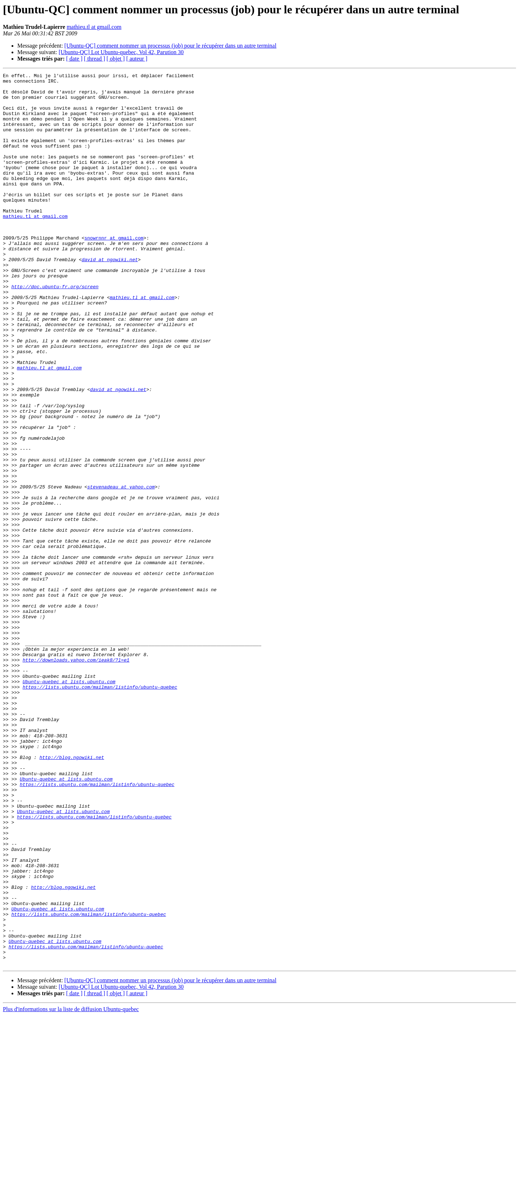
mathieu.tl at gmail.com (94, 27)
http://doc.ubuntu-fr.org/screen (54, 329)
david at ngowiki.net (109, 297)
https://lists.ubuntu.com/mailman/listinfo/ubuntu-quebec (100, 810)
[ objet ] (115, 59)
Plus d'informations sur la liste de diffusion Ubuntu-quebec (71, 1188)
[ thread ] (94, 59)
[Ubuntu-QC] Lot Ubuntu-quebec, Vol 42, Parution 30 (121, 52)
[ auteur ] (136, 59)
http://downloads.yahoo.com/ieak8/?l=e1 (76, 777)
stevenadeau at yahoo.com (121, 570)
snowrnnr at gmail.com (113, 271)
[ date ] (74, 59)
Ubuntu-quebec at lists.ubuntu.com (69, 803)
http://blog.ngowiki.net (71, 894)
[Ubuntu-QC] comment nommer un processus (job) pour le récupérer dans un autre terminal (170, 46)
